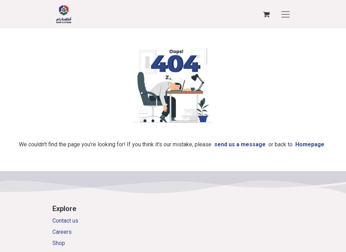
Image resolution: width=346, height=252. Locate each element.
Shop (58, 243)
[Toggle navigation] (285, 14)
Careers (62, 232)
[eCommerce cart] (266, 14)
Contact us (65, 220)
